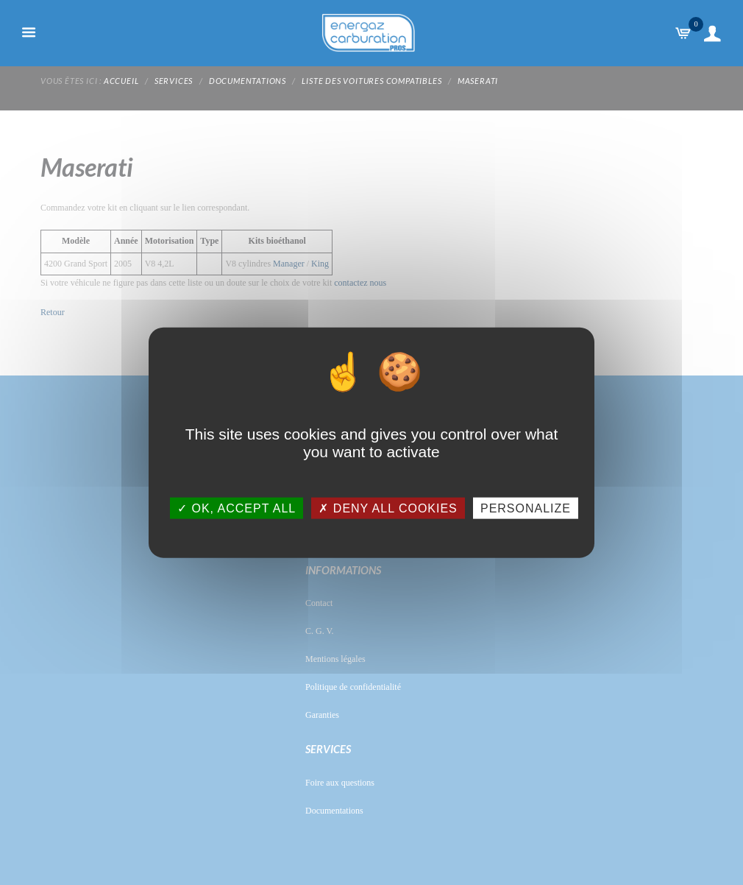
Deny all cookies (388, 507)
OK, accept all (236, 507)
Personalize (525, 507)
